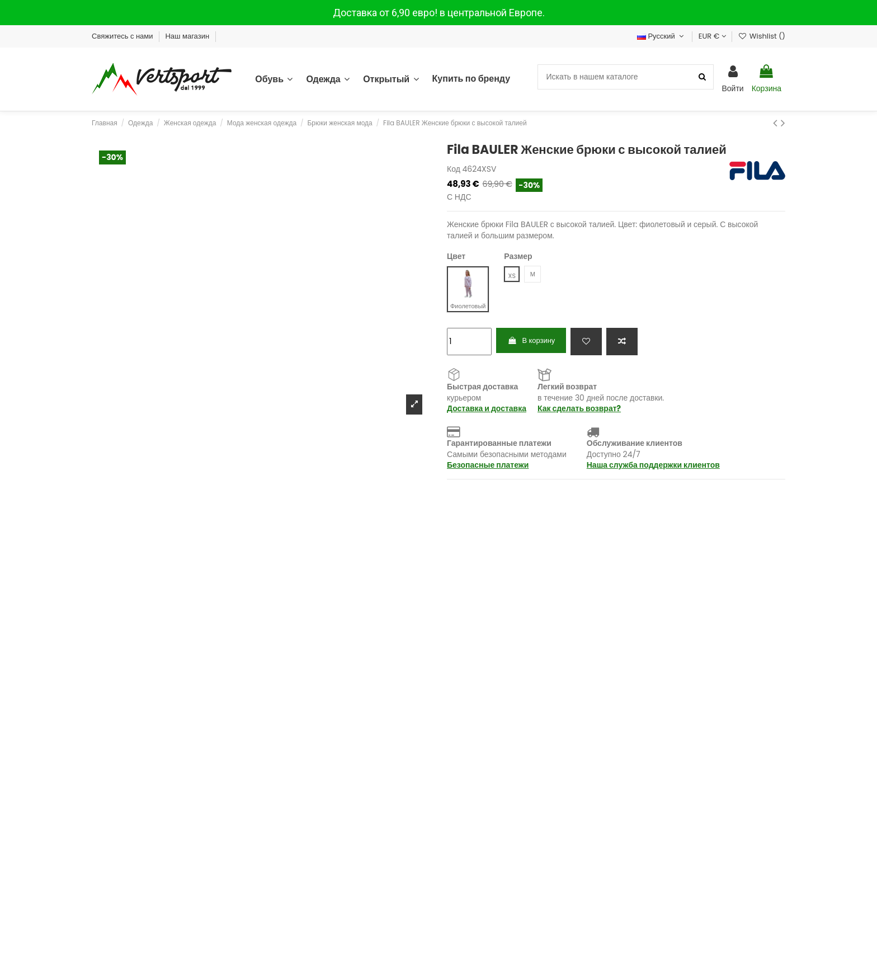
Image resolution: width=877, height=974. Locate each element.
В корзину (534, 341)
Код (453, 169)
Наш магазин (188, 36)
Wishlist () (761, 36)
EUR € (712, 36)
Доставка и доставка (486, 408)
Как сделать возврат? (579, 408)
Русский (661, 36)
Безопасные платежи (488, 465)
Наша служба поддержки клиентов (653, 465)
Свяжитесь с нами (123, 36)
